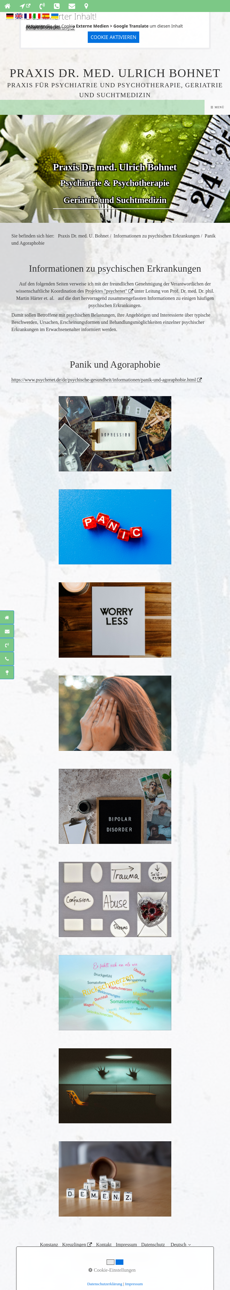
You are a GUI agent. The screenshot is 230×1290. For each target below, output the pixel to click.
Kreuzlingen (74, 1244)
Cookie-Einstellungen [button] (112, 1270)
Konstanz (49, 1244)
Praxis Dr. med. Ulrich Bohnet (115, 73)
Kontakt (104, 1244)
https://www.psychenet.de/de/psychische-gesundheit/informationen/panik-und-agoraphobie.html (103, 379)
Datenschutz (153, 1244)
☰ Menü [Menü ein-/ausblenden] (217, 107)
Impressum (126, 1244)
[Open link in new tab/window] (25, 6)
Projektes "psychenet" (106, 291)
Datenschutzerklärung (47, 28)
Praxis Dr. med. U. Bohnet (83, 235)
